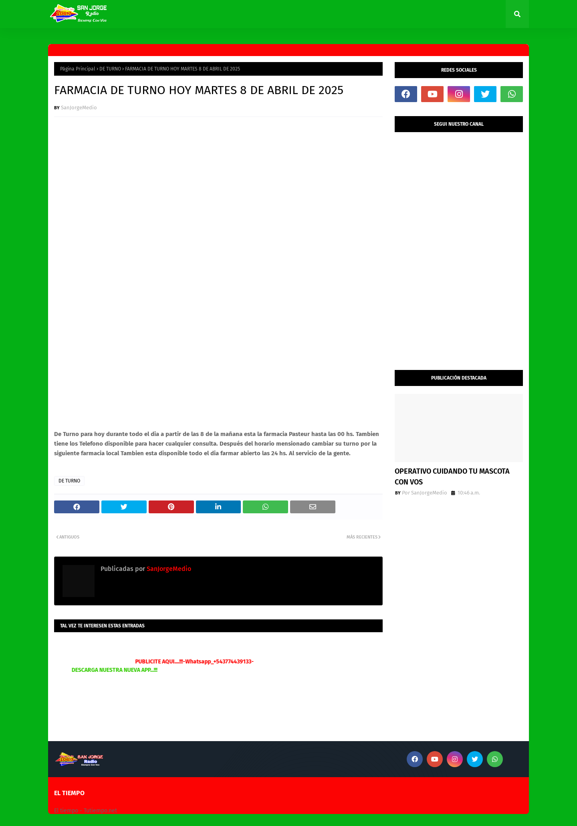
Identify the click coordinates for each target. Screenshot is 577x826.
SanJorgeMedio (79, 108)
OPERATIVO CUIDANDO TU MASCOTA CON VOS (452, 476)
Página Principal (77, 69)
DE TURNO (110, 69)
